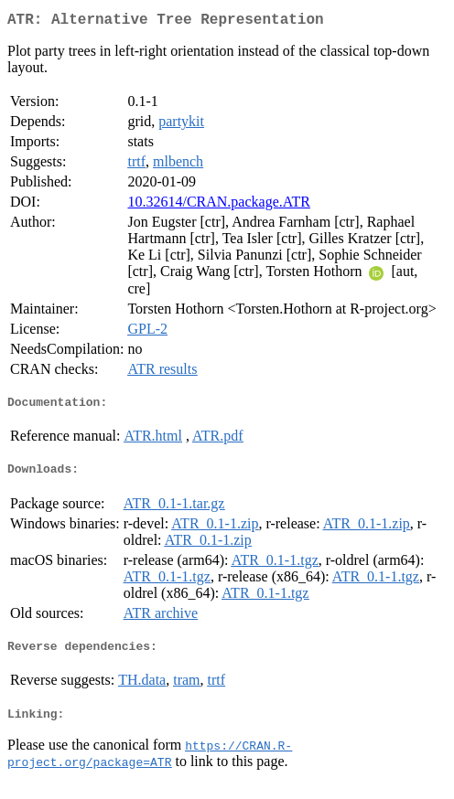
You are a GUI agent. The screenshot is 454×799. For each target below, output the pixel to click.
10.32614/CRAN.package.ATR (218, 205)
